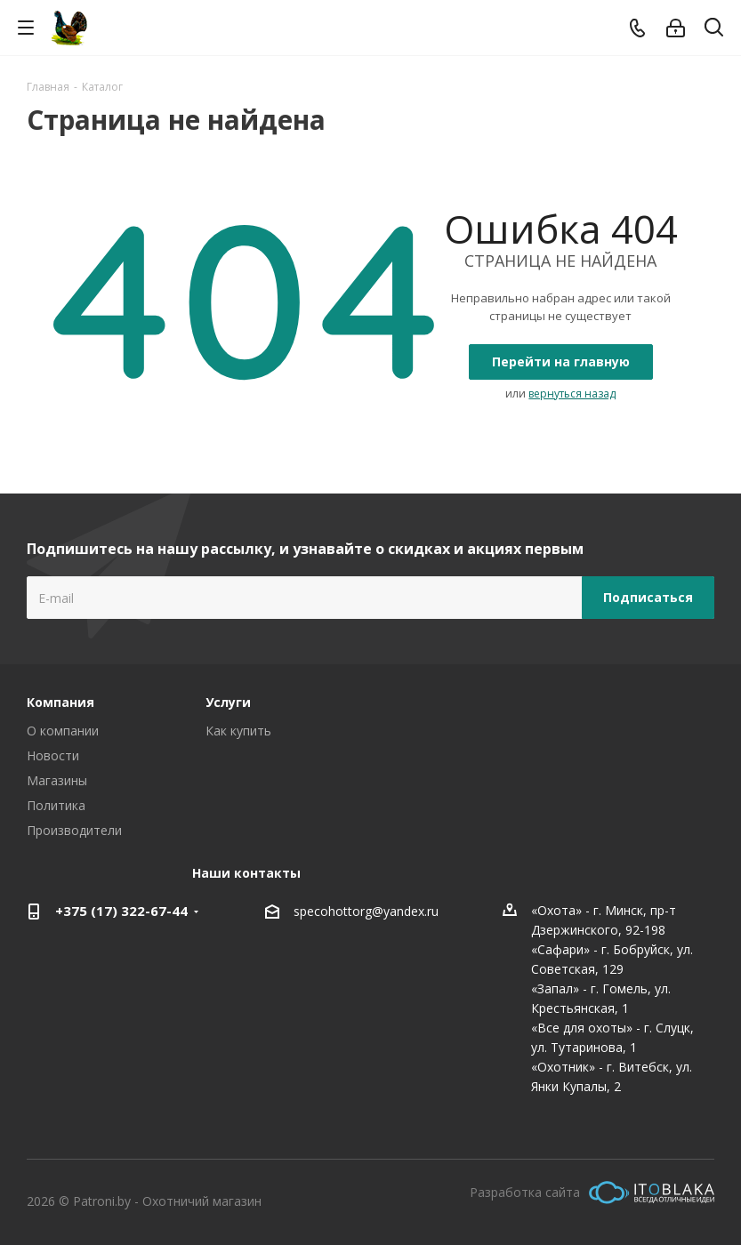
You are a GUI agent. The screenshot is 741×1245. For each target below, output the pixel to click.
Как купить (238, 730)
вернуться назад (572, 393)
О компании (63, 730)
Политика (56, 805)
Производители (74, 830)
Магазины (57, 780)
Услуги (228, 702)
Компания (60, 702)
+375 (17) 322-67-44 (121, 911)
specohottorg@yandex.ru (366, 911)
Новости (53, 755)
